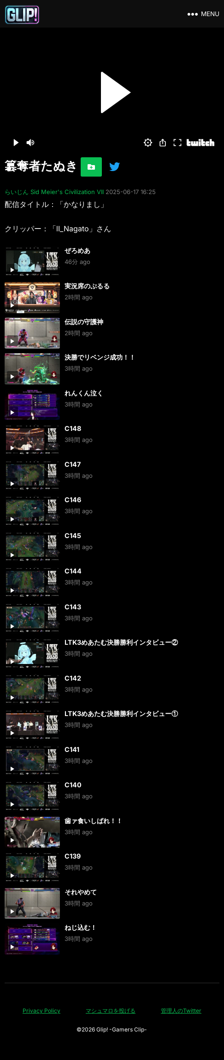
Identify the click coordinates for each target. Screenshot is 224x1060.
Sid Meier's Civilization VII (67, 191)
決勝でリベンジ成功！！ (100, 357)
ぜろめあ (77, 250)
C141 (72, 749)
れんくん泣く (84, 393)
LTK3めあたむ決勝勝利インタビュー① (121, 713)
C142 (73, 678)
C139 (73, 856)
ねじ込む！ (81, 927)
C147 (73, 464)
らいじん (17, 191)
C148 (73, 428)
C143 (73, 607)
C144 (73, 571)
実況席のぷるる (87, 286)
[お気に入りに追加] (91, 167)
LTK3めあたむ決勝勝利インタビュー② (121, 642)
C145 (73, 535)
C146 (73, 500)
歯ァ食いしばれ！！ (94, 821)
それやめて (81, 892)
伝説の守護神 (84, 322)
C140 (73, 785)
